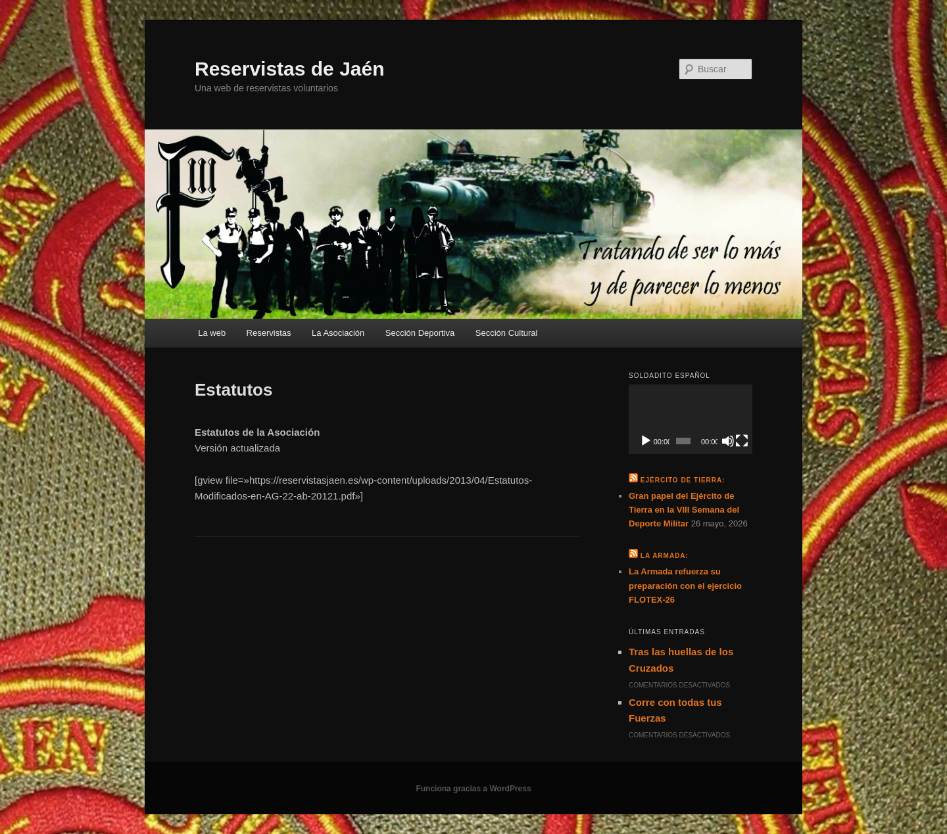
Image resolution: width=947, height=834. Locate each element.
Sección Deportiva (420, 333)
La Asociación (338, 333)
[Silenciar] (728, 441)
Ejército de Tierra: (683, 480)
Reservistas (269, 333)
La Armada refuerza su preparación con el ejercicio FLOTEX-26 (685, 585)
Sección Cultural (506, 333)
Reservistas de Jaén (290, 69)
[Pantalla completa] (741, 441)
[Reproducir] (645, 441)
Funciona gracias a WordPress (473, 788)
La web (212, 333)
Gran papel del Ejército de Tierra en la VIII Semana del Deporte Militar (684, 509)
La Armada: (665, 555)
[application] (690, 419)
